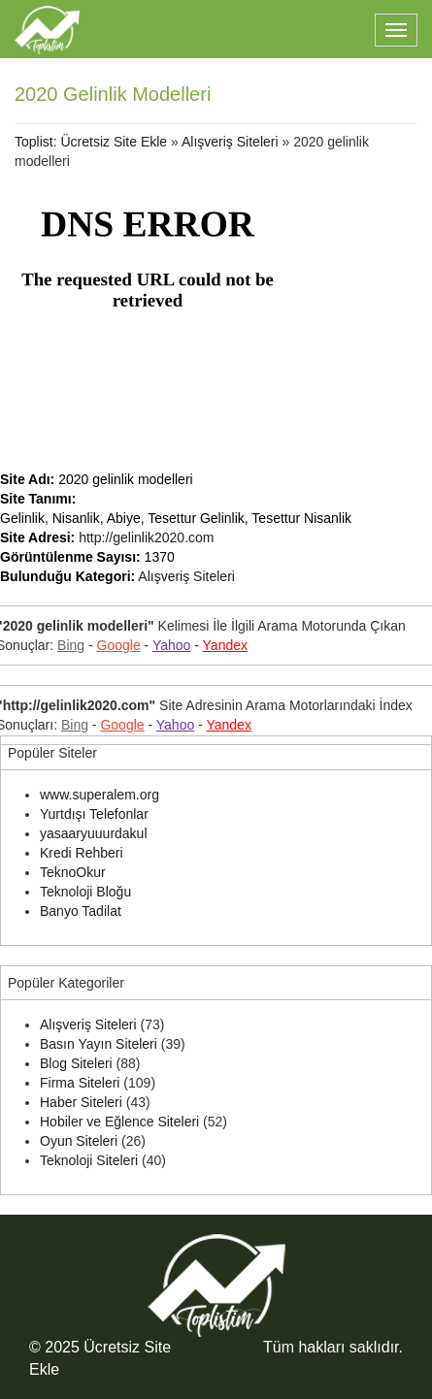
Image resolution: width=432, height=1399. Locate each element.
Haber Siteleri (81, 1102)
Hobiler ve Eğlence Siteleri (119, 1121)
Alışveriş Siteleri (230, 141)
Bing (70, 645)
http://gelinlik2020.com (146, 537)
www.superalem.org (99, 794)
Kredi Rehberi (81, 853)
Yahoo (171, 645)
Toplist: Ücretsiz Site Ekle (91, 141)
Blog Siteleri (76, 1063)
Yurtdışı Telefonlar (94, 814)
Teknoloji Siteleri (89, 1160)
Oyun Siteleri (78, 1141)
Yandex (225, 645)
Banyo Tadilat (80, 911)
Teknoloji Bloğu (85, 891)
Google (119, 645)
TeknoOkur (73, 872)
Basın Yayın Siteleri (98, 1044)
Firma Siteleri (79, 1082)
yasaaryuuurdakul (94, 833)
